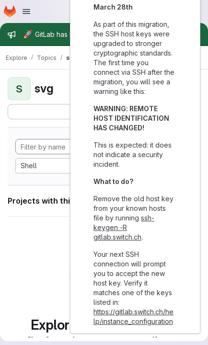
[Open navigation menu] (26, 11)
